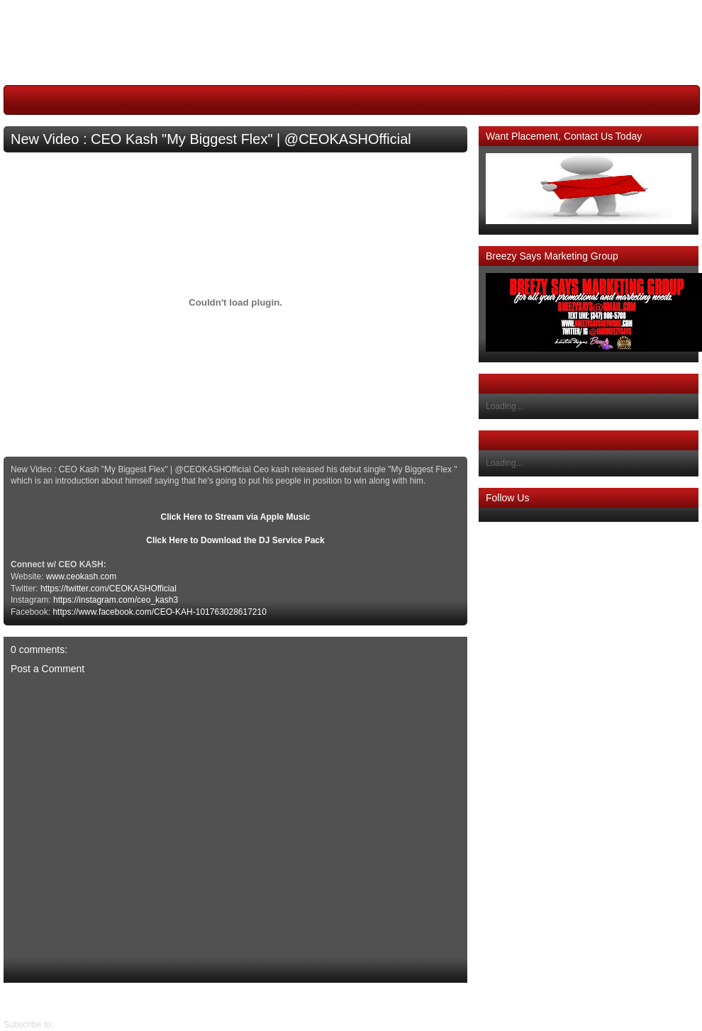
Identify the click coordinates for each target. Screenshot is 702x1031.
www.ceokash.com (81, 576)
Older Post (24, 1000)
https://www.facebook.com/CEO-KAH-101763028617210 (159, 612)
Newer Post (457, 1000)
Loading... (504, 406)
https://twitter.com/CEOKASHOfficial (108, 588)
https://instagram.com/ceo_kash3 (115, 600)
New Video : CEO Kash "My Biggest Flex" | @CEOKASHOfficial (211, 139)
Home (239, 1000)
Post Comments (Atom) (99, 1025)
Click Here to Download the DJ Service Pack (235, 540)
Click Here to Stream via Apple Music (236, 517)
